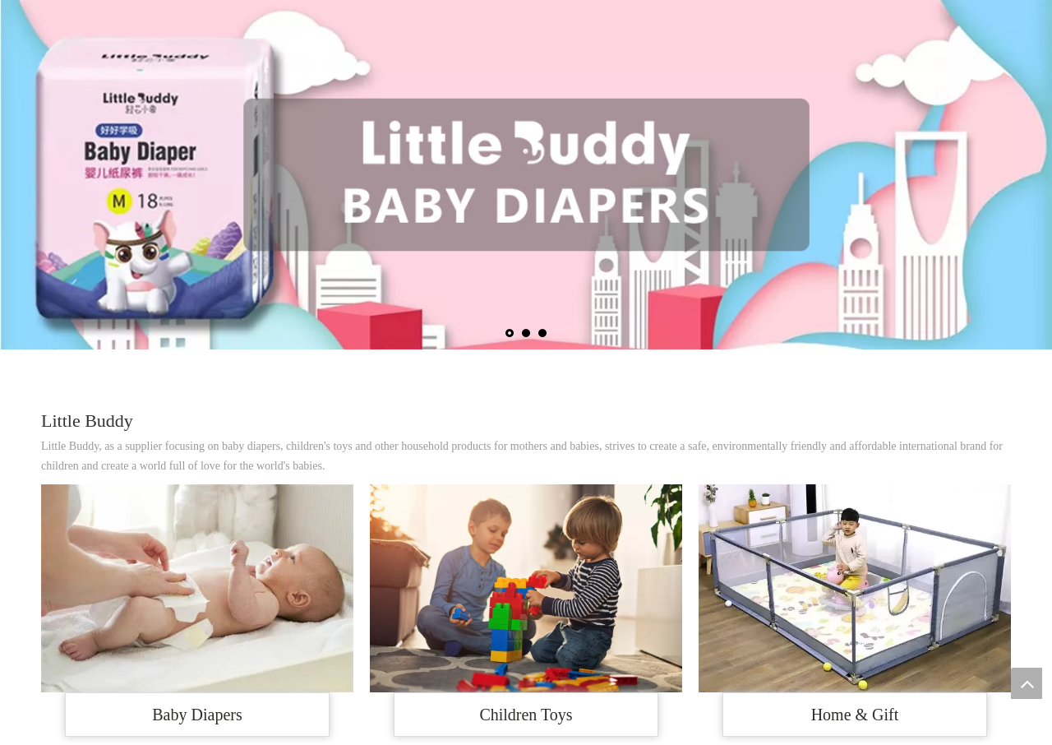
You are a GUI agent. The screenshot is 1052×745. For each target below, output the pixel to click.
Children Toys (525, 715)
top (1026, 683)
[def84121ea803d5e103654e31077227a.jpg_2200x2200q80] (855, 588)
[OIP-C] (197, 588)
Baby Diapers (197, 715)
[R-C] (526, 588)
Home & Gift (855, 715)
